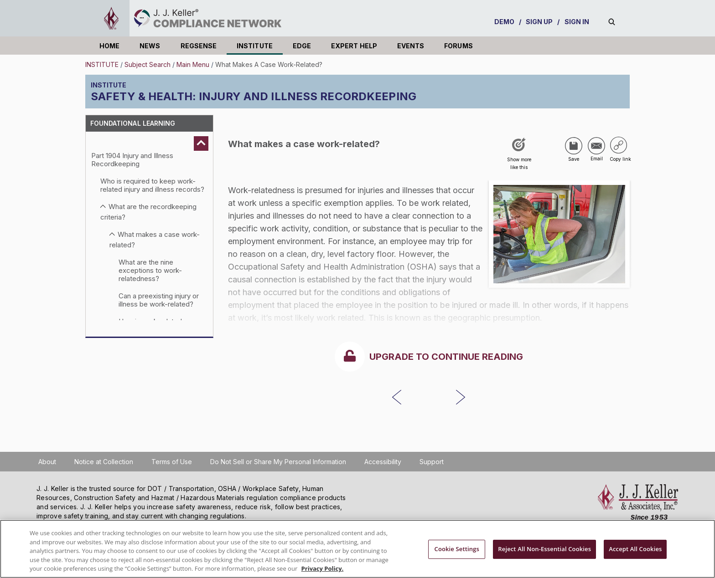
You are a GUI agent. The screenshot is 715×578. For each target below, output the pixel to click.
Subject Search (147, 64)
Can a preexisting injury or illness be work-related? (159, 300)
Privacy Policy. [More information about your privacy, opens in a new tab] (322, 568)
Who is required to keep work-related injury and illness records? (152, 185)
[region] (357, 549)
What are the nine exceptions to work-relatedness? (150, 270)
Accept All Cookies (635, 549)
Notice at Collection (103, 461)
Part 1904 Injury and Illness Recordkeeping (132, 159)
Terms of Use (171, 461)
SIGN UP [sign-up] (539, 22)
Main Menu (192, 64)
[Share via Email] (596, 146)
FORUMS (458, 46)
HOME (109, 46)
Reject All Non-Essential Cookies (544, 549)
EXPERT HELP (354, 46)
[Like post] (519, 156)
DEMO (504, 22)
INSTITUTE (255, 46)
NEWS (150, 46)
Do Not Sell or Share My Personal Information (278, 461)
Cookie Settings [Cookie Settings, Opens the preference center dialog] (457, 549)
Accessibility (382, 461)
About (47, 461)
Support (432, 461)
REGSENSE (199, 46)
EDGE (302, 46)
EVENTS (410, 46)
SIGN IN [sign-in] (577, 22)
